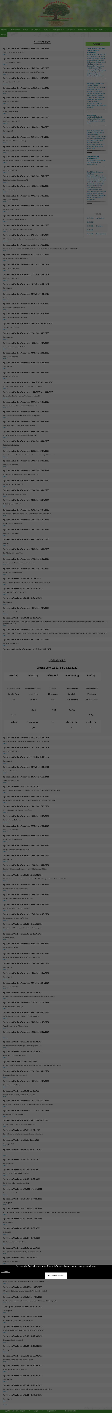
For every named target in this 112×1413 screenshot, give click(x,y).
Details (6, 1271)
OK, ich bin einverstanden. (56, 1275)
